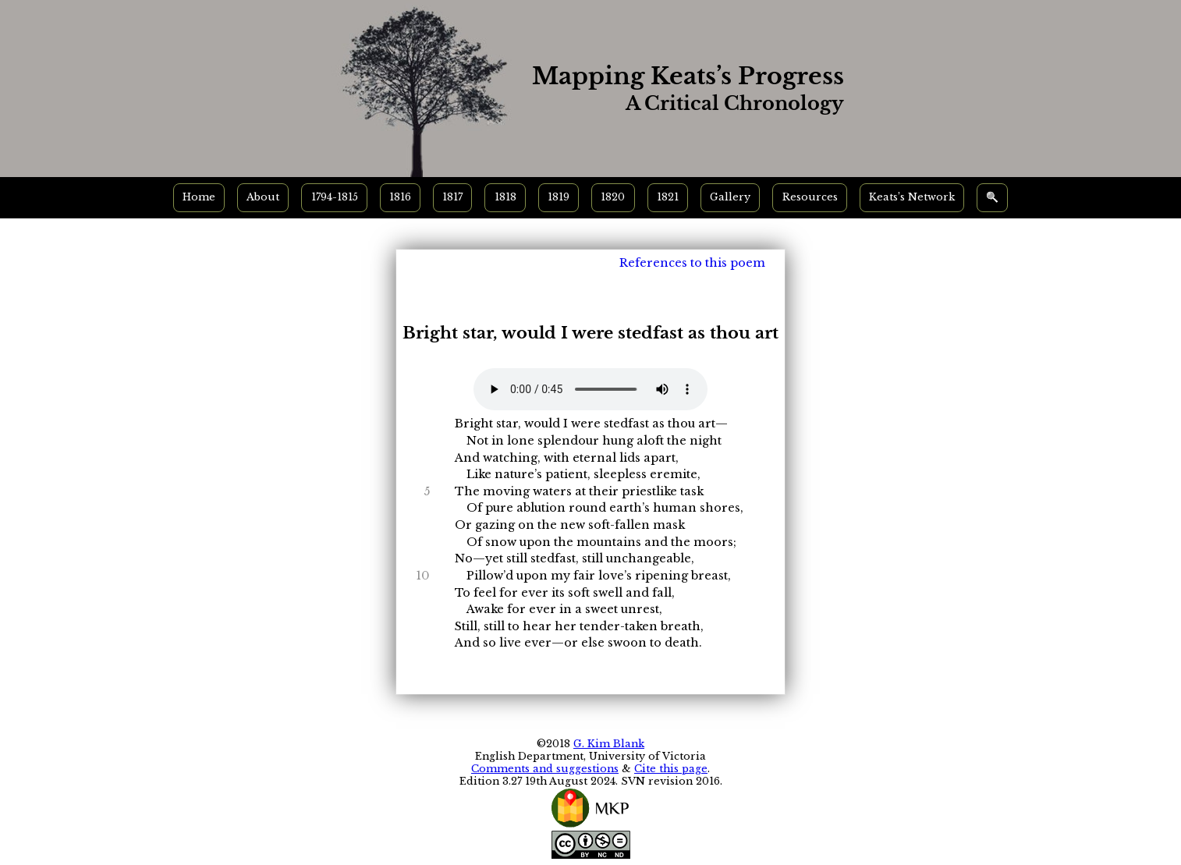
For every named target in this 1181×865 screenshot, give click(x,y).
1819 (558, 197)
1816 (400, 197)
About (262, 197)
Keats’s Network (912, 197)
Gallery (730, 197)
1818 (505, 197)
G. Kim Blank (608, 744)
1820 (613, 197)
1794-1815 (334, 197)
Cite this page (671, 769)
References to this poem (692, 263)
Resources (810, 197)
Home (199, 197)
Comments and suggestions (545, 769)
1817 (452, 197)
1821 (668, 197)
